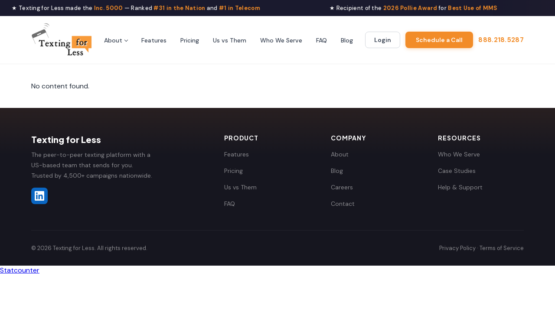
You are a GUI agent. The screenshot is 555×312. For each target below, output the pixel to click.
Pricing (189, 40)
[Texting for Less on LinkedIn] (39, 196)
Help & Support (460, 187)
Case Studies (457, 171)
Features (153, 40)
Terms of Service (502, 248)
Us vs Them (229, 40)
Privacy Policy (457, 248)
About (113, 40)
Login (382, 40)
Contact (343, 204)
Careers (342, 187)
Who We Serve (281, 40)
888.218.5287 (501, 40)
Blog (347, 40)
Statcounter (19, 270)
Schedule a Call (439, 40)
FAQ (321, 40)
